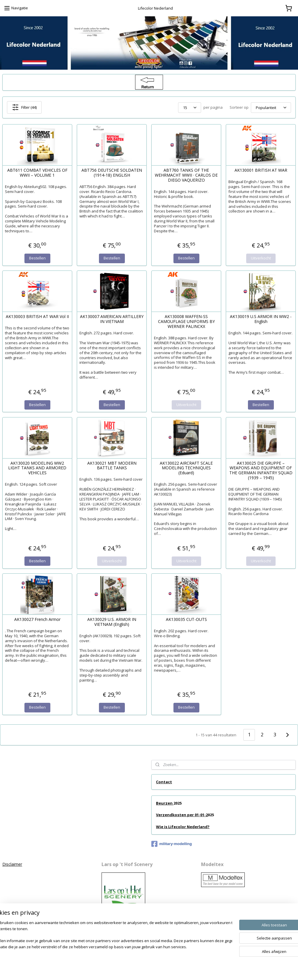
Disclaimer (12, 864)
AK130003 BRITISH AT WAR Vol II (37, 316)
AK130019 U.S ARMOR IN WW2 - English (261, 319)
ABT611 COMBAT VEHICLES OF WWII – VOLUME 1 (37, 173)
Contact (164, 781)
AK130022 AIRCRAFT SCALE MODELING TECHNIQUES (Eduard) (186, 468)
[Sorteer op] (271, 107)
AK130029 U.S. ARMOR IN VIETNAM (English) (111, 622)
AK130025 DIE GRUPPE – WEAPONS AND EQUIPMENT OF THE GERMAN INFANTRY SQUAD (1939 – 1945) (260, 470)
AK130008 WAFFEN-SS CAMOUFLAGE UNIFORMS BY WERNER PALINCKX (186, 321)
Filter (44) (24, 107)
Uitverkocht (261, 258)
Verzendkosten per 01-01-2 (182, 814)
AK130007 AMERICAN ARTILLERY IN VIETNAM (111, 319)
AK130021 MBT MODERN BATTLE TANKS (111, 465)
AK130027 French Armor (37, 619)
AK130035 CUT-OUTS (186, 619)
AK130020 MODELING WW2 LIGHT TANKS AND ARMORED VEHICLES (37, 468)
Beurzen (164, 803)
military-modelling (171, 843)
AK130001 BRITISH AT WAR (261, 170)
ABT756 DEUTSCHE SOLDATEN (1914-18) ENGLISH (111, 173)
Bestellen (37, 258)
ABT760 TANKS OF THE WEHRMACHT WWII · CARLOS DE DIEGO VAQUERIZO (186, 175)
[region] (110, 935)
